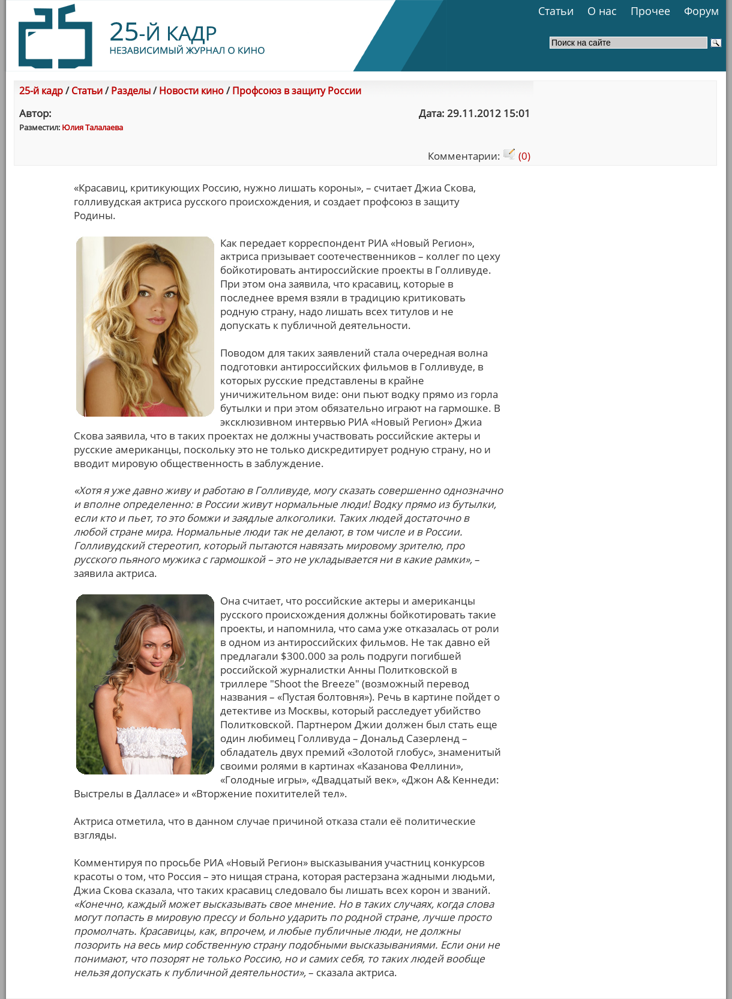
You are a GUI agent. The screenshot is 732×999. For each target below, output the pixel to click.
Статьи (556, 11)
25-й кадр (41, 90)
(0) (516, 156)
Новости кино (191, 90)
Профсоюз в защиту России (296, 90)
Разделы (131, 90)
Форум (701, 11)
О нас (602, 11)
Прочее (650, 11)
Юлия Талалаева (92, 127)
